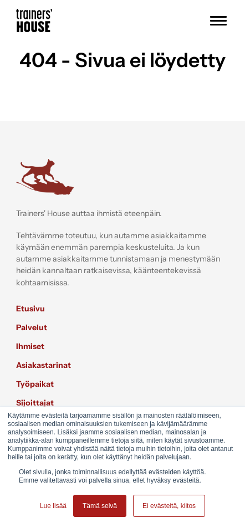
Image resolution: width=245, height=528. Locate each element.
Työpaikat (35, 384)
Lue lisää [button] (53, 506)
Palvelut (31, 327)
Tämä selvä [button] (100, 506)
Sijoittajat (35, 403)
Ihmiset (30, 346)
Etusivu (30, 309)
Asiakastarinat (43, 365)
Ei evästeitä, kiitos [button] (169, 506)
